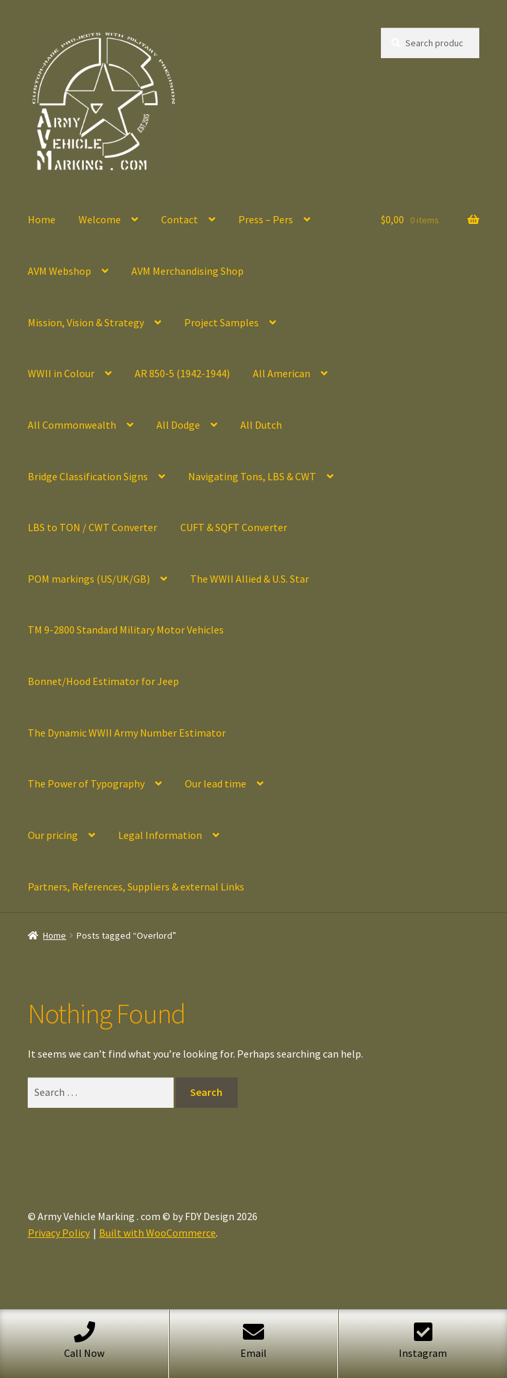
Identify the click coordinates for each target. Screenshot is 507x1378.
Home (41, 219)
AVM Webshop (59, 270)
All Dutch (261, 424)
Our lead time (215, 783)
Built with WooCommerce (157, 1232)
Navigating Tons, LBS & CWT (252, 476)
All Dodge (178, 424)
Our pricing (53, 835)
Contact (179, 219)
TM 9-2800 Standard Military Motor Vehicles (126, 629)
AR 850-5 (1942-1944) (182, 373)
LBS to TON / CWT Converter (92, 527)
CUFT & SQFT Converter (233, 527)
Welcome (100, 219)
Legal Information (160, 835)
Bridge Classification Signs (88, 476)
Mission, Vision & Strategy (86, 322)
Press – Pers (265, 219)
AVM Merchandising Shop (187, 270)
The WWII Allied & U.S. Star (249, 578)
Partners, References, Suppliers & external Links (136, 886)
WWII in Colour (61, 373)
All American (281, 373)
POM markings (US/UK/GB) (89, 578)
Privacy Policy (59, 1232)
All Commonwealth (72, 424)
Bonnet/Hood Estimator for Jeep (103, 681)
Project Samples (221, 322)
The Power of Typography (86, 783)
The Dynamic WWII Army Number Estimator (127, 732)
